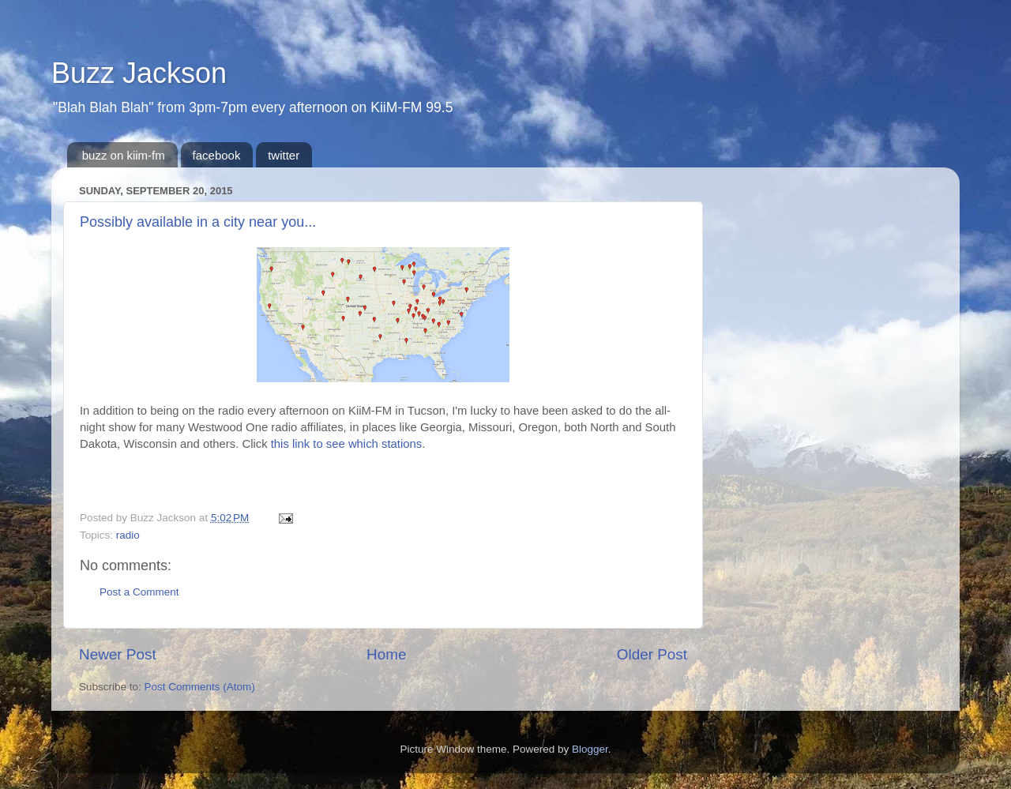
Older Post (652, 654)
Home (386, 654)
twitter (283, 155)
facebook (217, 155)
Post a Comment (139, 592)
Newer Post (117, 654)
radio (128, 535)
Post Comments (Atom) (200, 687)
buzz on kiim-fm (123, 155)
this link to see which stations (346, 444)
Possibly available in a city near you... (198, 222)
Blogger (590, 749)
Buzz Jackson (139, 73)
